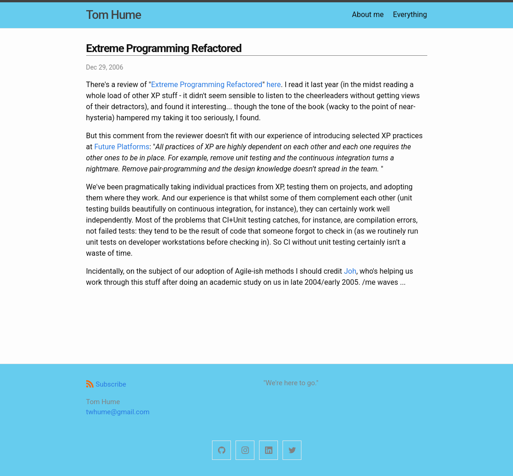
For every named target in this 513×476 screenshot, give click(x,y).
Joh (350, 271)
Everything (410, 14)
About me (367, 14)
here (273, 84)
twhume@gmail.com (118, 412)
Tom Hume (113, 15)
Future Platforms (121, 146)
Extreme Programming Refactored (207, 84)
